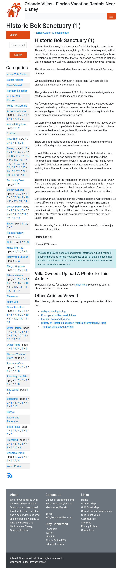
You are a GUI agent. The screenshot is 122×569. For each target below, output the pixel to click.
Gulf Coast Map (90, 507)
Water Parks (14, 466)
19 (13, 163)
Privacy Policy (89, 526)
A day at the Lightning (53, 311)
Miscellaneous (15, 275)
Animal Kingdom (16, 124)
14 (10, 159)
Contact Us (87, 530)
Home (84, 499)
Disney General (15, 189)
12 (22, 156)
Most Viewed (14, 85)
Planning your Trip (17, 376)
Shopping (12, 398)
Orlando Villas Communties (96, 511)
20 (18, 163)
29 (23, 171)
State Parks (14, 426)
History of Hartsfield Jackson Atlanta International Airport (73, 322)
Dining (11, 148)
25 (23, 167)
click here (81, 284)
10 (12, 156)
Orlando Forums (55, 544)
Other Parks (14, 344)
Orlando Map (88, 503)
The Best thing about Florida (57, 326)
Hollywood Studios (17, 256)
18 (8, 163)
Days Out (12, 139)
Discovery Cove (15, 180)
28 (18, 171)
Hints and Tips (15, 247)
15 (15, 159)
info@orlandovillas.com (59, 517)
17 (25, 159)
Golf (9, 242)
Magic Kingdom (16, 266)
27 (13, 171)
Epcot (10, 223)
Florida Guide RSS (56, 540)
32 (18, 175)
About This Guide (16, 74)
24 (18, 167)
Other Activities (15, 307)
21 (23, 163)
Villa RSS (51, 536)
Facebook (51, 528)
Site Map (86, 522)
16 (20, 159)
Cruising (11, 133)
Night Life (12, 301)
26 (8, 171)
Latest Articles (15, 79)
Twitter (49, 532)
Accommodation (16, 111)
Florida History (15, 232)
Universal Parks (15, 452)
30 (8, 175)
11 (17, 156)
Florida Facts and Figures (55, 319)
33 (23, 175)
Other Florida (14, 327)
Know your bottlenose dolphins (58, 315)
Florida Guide (42, 32)
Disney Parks (14, 206)
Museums (12, 296)
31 (13, 175)
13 (27, 156)
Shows (11, 412)
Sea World (13, 389)
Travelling (12, 439)
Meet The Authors (17, 105)
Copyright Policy (19, 561)
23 (13, 167)
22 (8, 167)
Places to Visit (15, 363)
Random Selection (17, 90)
